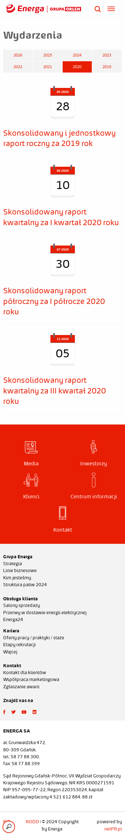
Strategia (12, 563)
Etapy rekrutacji (19, 644)
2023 (106, 55)
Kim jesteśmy (17, 578)
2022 (17, 66)
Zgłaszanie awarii (21, 686)
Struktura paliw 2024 (25, 584)
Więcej (10, 652)
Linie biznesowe (20, 570)
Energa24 (13, 619)
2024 (77, 55)
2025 (47, 55)
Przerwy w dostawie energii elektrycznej (44, 612)
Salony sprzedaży (21, 605)
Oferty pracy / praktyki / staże (33, 638)
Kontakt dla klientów (24, 672)
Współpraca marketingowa (31, 679)
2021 (47, 66)
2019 (106, 66)
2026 (17, 55)
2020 (77, 66)
